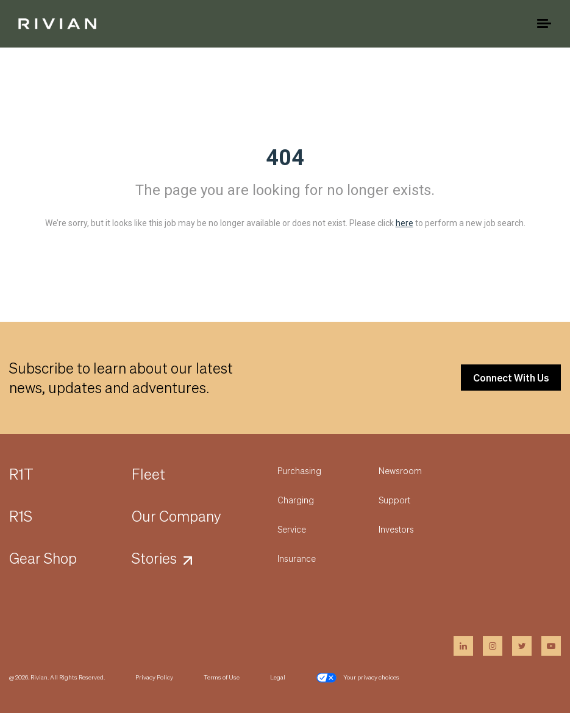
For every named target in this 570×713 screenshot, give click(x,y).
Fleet (148, 473)
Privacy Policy (154, 677)
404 (285, 158)
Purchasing (299, 470)
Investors (396, 528)
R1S (20, 515)
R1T (21, 473)
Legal (277, 677)
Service (291, 528)
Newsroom (400, 470)
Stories (154, 557)
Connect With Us (511, 377)
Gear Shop (43, 557)
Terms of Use (222, 677)
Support (394, 499)
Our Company (176, 515)
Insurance (296, 558)
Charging (295, 499)
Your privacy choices (357, 678)
